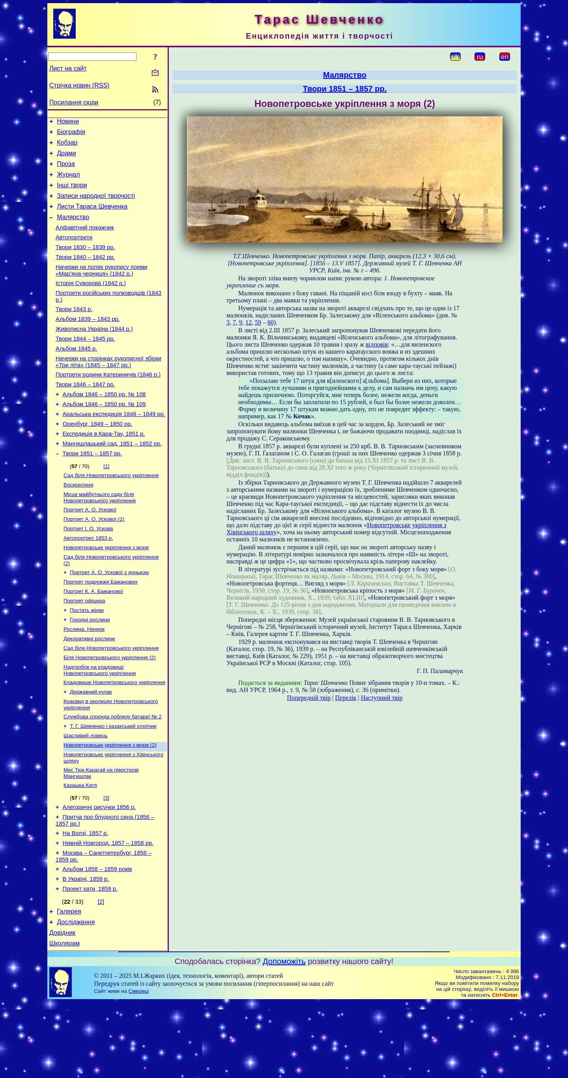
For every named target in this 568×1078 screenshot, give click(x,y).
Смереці (139, 1067)
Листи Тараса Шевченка (92, 217)
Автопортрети (74, 251)
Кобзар (67, 146)
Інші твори (72, 193)
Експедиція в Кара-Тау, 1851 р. (104, 469)
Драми (66, 158)
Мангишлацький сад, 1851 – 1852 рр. (112, 480)
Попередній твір (309, 697)
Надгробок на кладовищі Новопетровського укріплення (100, 724)
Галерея (69, 983)
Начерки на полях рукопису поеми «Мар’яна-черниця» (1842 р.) (101, 288)
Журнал (68, 181)
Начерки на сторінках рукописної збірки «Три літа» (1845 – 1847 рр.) (108, 388)
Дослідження (76, 995)
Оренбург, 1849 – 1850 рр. (98, 458)
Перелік (346, 697)
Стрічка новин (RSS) (79, 85)
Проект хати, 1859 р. (90, 960)
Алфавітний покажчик (85, 240)
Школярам (64, 1019)
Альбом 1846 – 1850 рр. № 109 (104, 436)
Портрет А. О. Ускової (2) (94, 561)
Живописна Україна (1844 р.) (94, 352)
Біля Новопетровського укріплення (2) (110, 710)
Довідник (62, 1007)
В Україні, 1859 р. (86, 949)
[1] (106, 504)
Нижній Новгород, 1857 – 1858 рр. (108, 909)
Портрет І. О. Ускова (88, 571)
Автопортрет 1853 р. (88, 581)
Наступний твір (382, 697)
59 (258, 322)
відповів (377, 344)
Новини (68, 122)
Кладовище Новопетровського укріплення (114, 737)
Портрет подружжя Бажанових (101, 628)
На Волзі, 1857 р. (85, 898)
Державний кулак (91, 747)
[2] (101, 973)
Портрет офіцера (84, 649)
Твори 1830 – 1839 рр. (85, 262)
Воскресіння (78, 524)
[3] (106, 859)
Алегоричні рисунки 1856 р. (99, 870)
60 (270, 322)
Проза (66, 169)
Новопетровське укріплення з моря (106, 592)
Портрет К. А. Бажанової (93, 639)
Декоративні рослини (89, 690)
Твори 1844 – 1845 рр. (85, 363)
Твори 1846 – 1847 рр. (85, 414)
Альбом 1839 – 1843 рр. (88, 341)
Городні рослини (90, 669)
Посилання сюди (73, 102)
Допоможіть (284, 1037)
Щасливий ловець (86, 794)
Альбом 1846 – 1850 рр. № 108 (104, 425)
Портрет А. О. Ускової (90, 551)
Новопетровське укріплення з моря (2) (110, 804)
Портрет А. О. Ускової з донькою (109, 618)
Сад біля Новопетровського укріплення (111, 514)
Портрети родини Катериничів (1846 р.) (108, 403)
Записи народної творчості (96, 205)
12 (248, 322)
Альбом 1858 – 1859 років (97, 937)
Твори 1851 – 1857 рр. (92, 491)
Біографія (71, 134)
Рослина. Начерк (84, 680)
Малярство (73, 229)
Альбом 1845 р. (76, 374)
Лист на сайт (68, 68)
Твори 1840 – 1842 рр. (85, 273)
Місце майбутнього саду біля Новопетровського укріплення (100, 538)
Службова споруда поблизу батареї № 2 (113, 773)
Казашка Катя (80, 847)
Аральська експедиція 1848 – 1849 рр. (114, 447)
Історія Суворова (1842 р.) (91, 302)
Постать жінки (87, 659)
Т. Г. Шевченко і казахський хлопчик (113, 784)
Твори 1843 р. (74, 330)
